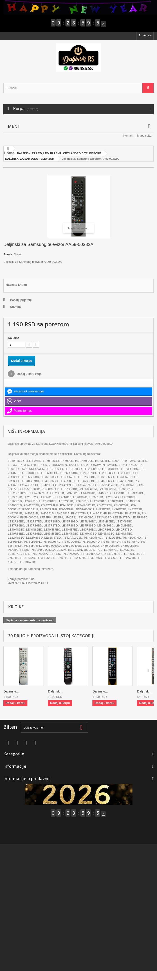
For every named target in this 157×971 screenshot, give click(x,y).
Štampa (15, 306)
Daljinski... (11, 691)
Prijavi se (145, 35)
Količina (13, 338)
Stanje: (8, 254)
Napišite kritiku (16, 284)
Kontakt (128, 135)
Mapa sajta (144, 135)
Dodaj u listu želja (28, 374)
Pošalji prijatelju (21, 300)
